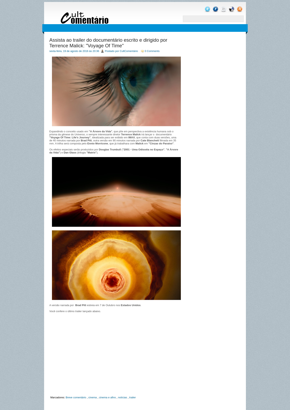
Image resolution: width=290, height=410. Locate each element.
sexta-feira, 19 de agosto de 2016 (68, 51)
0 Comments (152, 51)
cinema (92, 397)
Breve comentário (76, 397)
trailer (132, 397)
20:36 (96, 51)
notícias (122, 397)
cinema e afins (107, 397)
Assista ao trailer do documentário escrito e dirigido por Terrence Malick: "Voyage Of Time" (108, 42)
